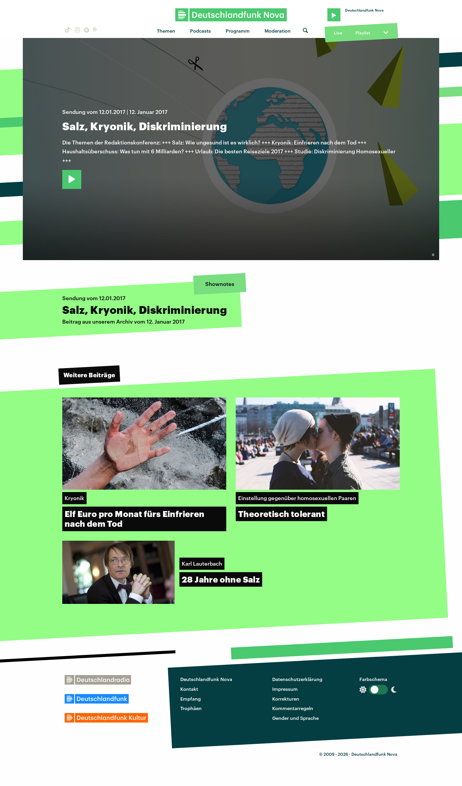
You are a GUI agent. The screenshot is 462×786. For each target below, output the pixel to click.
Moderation (278, 31)
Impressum (285, 689)
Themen (166, 31)
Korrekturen (285, 698)
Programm (238, 31)
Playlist (363, 32)
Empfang (190, 698)
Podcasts (200, 31)
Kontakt (189, 689)
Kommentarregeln (292, 708)
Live (338, 32)
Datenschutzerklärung (297, 679)
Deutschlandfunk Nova (206, 679)
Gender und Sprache (295, 718)
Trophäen (191, 708)
